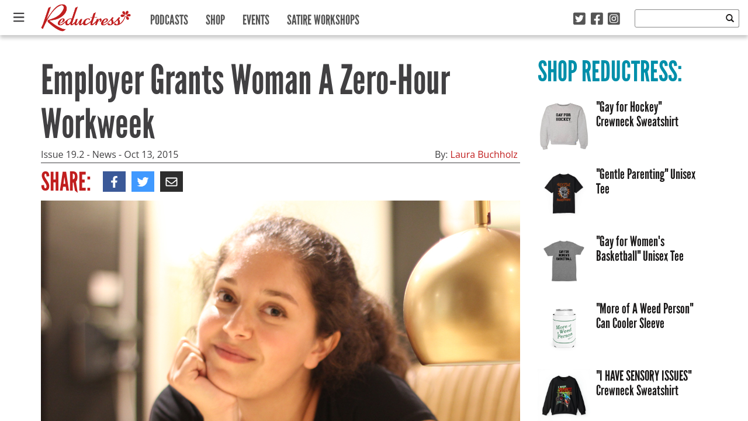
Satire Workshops (323, 17)
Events (256, 17)
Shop (215, 17)
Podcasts (169, 17)
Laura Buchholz (484, 154)
